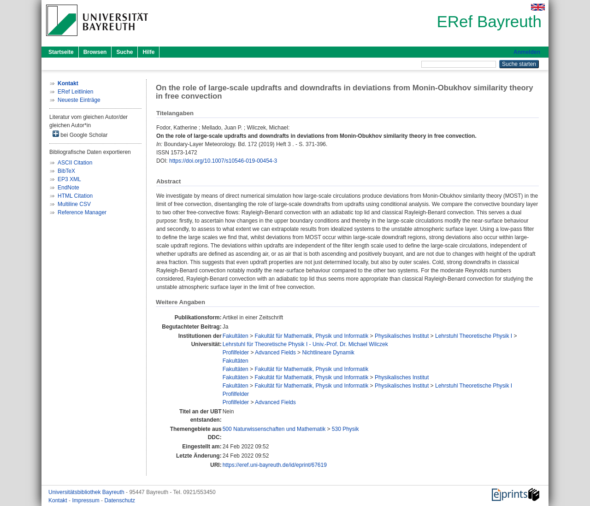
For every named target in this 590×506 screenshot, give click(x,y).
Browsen (95, 52)
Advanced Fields (275, 352)
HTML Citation (75, 196)
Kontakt (58, 500)
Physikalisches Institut (402, 336)
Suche (124, 52)
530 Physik (345, 429)
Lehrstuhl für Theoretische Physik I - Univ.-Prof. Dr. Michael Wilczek (305, 344)
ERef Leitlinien (75, 91)
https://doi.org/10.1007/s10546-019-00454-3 (223, 161)
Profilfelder (236, 352)
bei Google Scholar (80, 134)
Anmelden (526, 52)
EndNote (68, 187)
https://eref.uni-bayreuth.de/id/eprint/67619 (275, 465)
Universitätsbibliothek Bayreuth (87, 492)
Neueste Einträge (79, 100)
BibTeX (66, 171)
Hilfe (148, 52)
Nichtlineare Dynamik (328, 352)
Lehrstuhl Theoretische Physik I (473, 336)
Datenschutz (119, 500)
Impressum (86, 500)
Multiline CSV (74, 204)
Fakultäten (235, 336)
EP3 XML (69, 179)
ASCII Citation (75, 162)
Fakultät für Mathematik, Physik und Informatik (311, 336)
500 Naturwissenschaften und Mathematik (274, 429)
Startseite (61, 52)
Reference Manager (82, 212)
